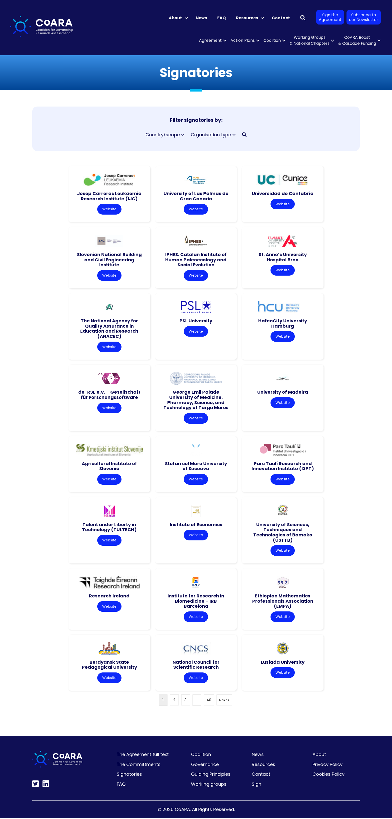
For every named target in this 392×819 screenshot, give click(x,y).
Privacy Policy (327, 765)
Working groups (208, 785)
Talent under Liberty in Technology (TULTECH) (109, 527)
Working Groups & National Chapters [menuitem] (310, 40)
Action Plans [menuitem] (242, 40)
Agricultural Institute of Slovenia (109, 466)
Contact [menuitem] (281, 18)
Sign (256, 785)
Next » (224, 700)
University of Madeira (282, 392)
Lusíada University (282, 663)
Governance (205, 765)
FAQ (121, 785)
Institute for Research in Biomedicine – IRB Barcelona (196, 601)
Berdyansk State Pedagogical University (109, 665)
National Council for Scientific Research (196, 665)
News (258, 755)
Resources (263, 765)
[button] (186, 18)
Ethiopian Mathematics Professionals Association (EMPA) (282, 601)
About (319, 755)
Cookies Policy (328, 775)
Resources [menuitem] (247, 18)
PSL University (196, 321)
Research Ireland (109, 596)
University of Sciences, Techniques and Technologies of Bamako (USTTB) (282, 533)
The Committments (138, 765)
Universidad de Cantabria (283, 193)
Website (109, 209)
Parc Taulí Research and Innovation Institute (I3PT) (283, 466)
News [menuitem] (201, 18)
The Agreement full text (143, 755)
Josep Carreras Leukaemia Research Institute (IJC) (109, 196)
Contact (261, 775)
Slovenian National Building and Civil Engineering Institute (109, 260)
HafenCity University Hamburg (282, 323)
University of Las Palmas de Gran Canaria (196, 196)
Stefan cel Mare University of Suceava (196, 466)
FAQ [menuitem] (221, 18)
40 (208, 700)
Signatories (129, 775)
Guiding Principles (210, 775)
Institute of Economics (196, 525)
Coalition (201, 755)
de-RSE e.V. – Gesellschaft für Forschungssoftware (109, 395)
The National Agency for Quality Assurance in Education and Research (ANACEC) (109, 329)
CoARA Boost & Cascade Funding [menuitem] (357, 40)
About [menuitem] (175, 18)
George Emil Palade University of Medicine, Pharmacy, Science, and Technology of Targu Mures (196, 400)
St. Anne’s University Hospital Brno (283, 257)
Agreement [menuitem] (210, 40)
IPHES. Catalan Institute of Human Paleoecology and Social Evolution (196, 260)
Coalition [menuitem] (272, 40)
